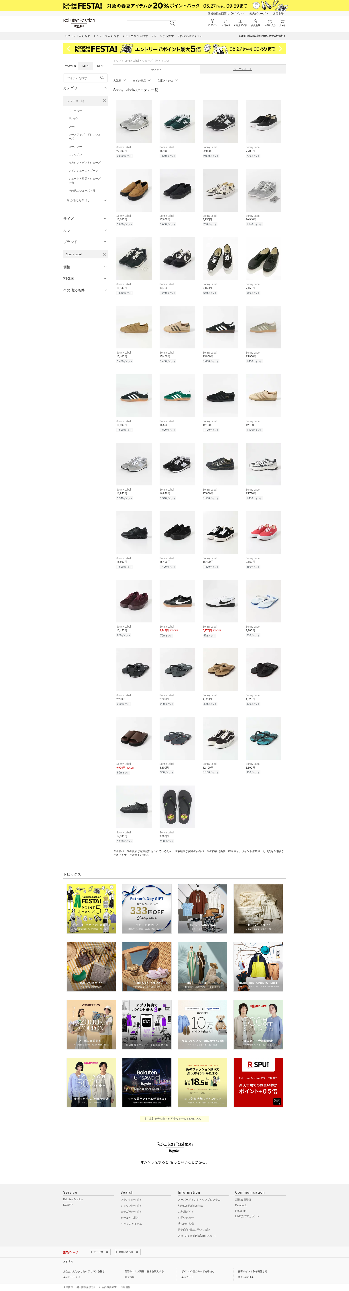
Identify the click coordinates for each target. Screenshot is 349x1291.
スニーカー (75, 110)
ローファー (75, 146)
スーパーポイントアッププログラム (199, 1199)
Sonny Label (131, 60)
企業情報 (68, 1287)
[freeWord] (85, 78)
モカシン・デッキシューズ (85, 162)
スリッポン (75, 154)
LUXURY (68, 1204)
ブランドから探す (131, 1199)
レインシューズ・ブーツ (83, 170)
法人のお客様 (186, 1223)
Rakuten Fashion (73, 1199)
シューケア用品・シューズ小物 (85, 180)
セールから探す (130, 1217)
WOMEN (70, 66)
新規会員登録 (243, 1199)
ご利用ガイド (186, 1211)
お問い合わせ (186, 1217)
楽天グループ (258, 13)
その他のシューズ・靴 (82, 190)
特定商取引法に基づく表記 (194, 1229)
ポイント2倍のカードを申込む (198, 1271)
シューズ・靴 (75, 101)
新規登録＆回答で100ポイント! (226, 13)
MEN (85, 66)
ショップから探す (131, 1205)
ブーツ (73, 126)
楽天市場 (278, 13)
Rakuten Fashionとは (190, 1205)
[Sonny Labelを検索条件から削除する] (104, 254)
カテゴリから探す (131, 1211)
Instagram (241, 1210)
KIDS (100, 66)
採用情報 (125, 1287)
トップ (117, 60)
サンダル (74, 118)
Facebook (241, 1205)
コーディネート (242, 69)
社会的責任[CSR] (108, 1287)
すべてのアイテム (131, 1223)
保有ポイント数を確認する (252, 1271)
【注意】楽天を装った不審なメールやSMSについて (174, 1118)
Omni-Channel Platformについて (197, 1235)
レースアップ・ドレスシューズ (85, 136)
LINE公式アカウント (247, 1216)
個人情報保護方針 (86, 1287)
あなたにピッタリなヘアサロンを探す (84, 1271)
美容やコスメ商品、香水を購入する (144, 1271)
